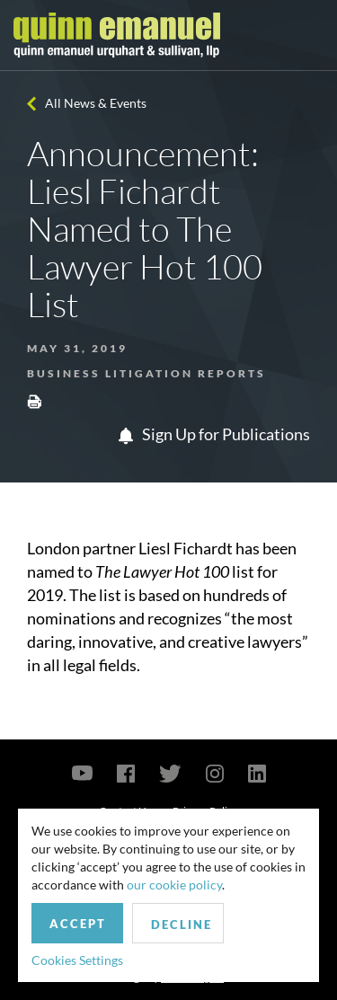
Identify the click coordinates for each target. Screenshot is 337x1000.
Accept (77, 923)
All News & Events (95, 103)
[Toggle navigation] (307, 35)
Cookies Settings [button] (77, 960)
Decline (181, 924)
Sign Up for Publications (214, 434)
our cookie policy (174, 884)
